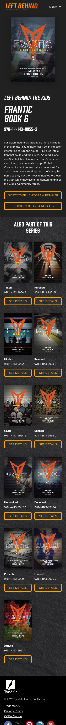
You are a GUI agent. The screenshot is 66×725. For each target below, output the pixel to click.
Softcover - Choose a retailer (33, 195)
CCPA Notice (13, 716)
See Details (18, 301)
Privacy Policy (13, 711)
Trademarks (12, 706)
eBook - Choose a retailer (33, 206)
